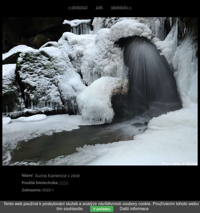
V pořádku (101, 209)
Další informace (134, 208)
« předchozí (78, 7)
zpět (99, 7)
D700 (64, 183)
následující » (121, 7)
